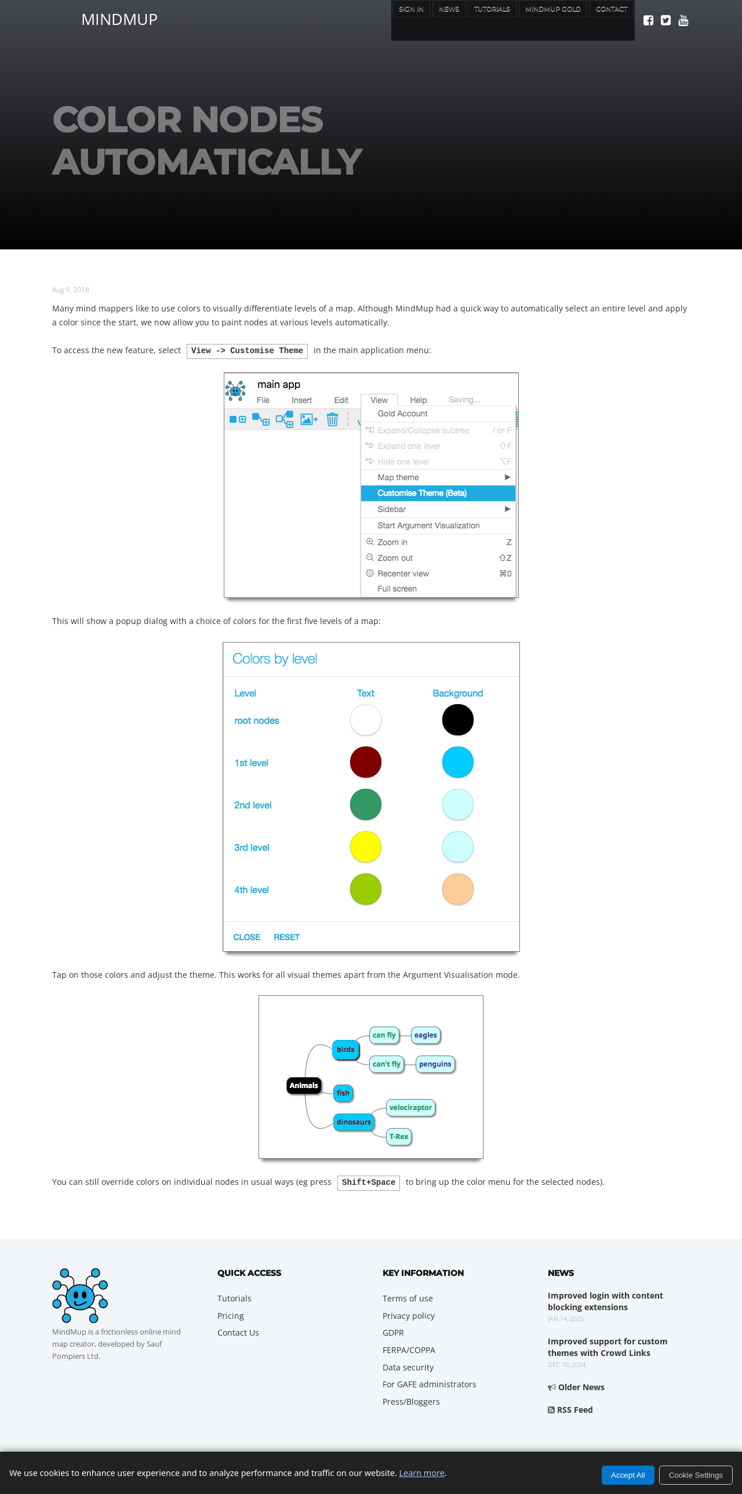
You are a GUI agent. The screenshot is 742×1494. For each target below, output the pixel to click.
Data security (408, 1364)
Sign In (363, 19)
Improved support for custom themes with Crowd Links (608, 1344)
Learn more (422, 1472)
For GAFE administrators (430, 1381)
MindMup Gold (535, 19)
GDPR (393, 1330)
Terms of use (408, 1295)
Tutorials (461, 19)
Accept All (628, 1475)
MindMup (119, 17)
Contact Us (238, 1330)
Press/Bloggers (411, 1399)
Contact (607, 19)
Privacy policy (409, 1313)
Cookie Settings (696, 1475)
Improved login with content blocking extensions (605, 1299)
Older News (581, 1384)
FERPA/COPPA (409, 1347)
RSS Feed (575, 1407)
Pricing (230, 1313)
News (408, 19)
